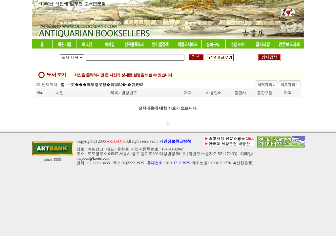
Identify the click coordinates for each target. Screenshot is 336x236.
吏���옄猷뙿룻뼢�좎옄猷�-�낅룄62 (107, 84)
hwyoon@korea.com (92, 158)
